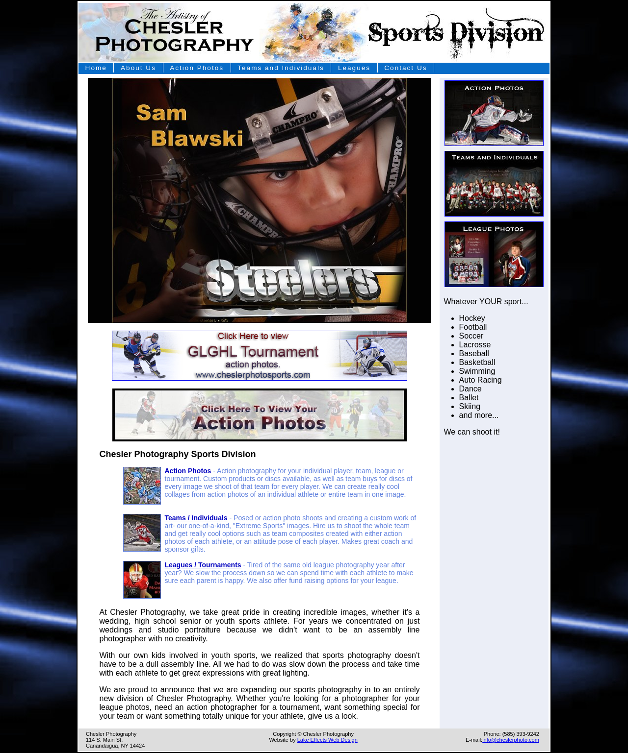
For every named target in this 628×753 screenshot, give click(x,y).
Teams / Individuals (196, 518)
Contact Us (405, 68)
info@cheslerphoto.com (510, 740)
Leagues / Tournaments (203, 565)
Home (96, 68)
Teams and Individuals (280, 68)
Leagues (354, 68)
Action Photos (197, 68)
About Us (138, 68)
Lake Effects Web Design (327, 740)
